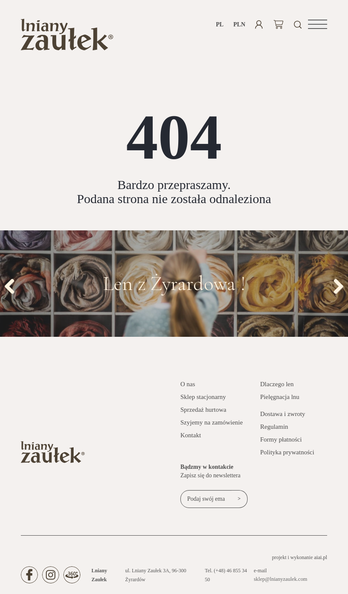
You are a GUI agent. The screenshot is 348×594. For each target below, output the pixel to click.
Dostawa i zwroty (282, 415)
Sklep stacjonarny (203, 398)
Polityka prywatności (287, 454)
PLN (239, 24)
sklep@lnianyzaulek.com (280, 581)
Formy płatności (281, 441)
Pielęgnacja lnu (280, 398)
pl (220, 24)
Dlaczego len (277, 385)
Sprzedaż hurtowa (203, 411)
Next (335, 286)
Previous (12, 286)
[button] (317, 24)
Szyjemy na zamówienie (211, 424)
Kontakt (190, 436)
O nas (187, 385)
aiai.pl (320, 559)
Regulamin (274, 428)
